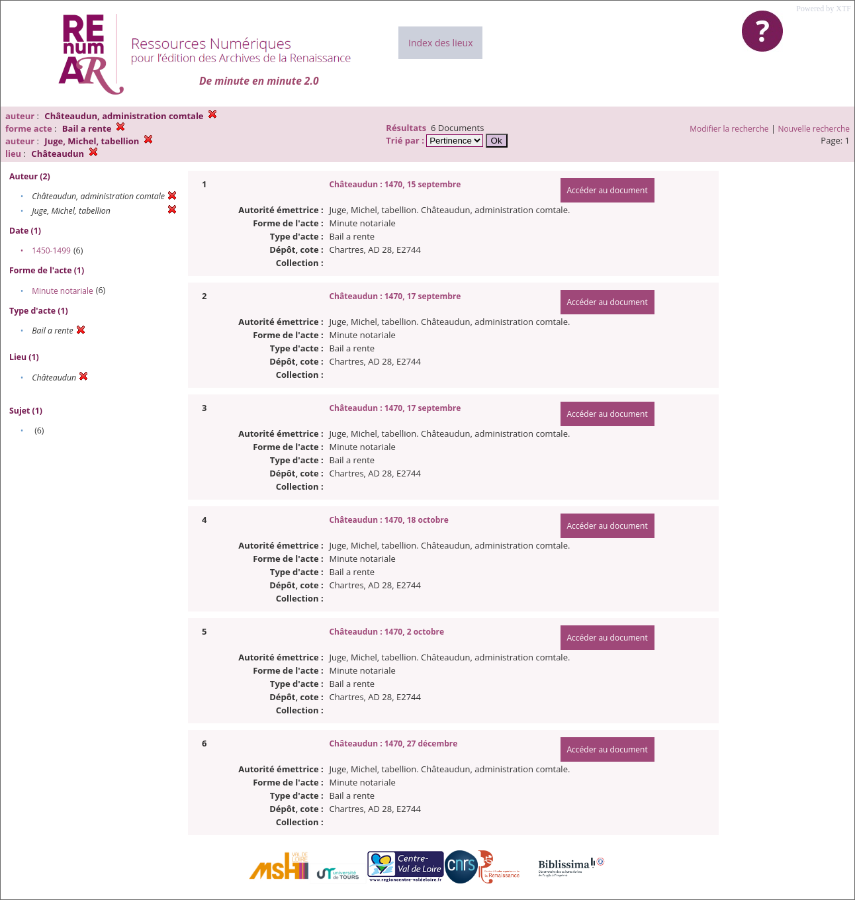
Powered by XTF (823, 8)
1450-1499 (51, 250)
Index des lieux (440, 42)
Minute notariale (62, 290)
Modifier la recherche (729, 128)
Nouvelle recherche (814, 128)
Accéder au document (607, 190)
